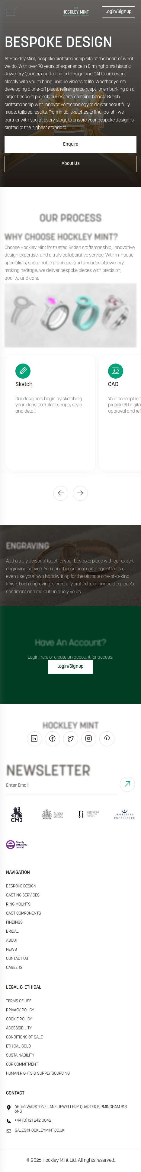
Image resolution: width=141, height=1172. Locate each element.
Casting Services (23, 895)
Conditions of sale (24, 1037)
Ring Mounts (18, 904)
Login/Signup (118, 11)
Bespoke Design (21, 886)
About (12, 940)
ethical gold (18, 1046)
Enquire (70, 144)
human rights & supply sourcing (38, 1073)
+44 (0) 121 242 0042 (28, 1121)
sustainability (20, 1055)
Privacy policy (20, 1010)
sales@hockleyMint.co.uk (35, 1131)
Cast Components (23, 913)
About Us (71, 163)
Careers (14, 968)
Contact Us (17, 958)
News (11, 949)
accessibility (19, 1028)
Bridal (12, 931)
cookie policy (19, 1019)
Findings (14, 922)
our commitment (22, 1064)
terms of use (18, 1001)
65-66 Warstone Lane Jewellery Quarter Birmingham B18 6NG (66, 1109)
